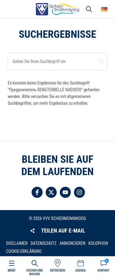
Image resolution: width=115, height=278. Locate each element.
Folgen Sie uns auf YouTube (65, 192)
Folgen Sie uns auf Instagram (79, 192)
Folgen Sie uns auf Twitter (51, 192)
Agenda (80, 270)
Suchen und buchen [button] (89, 9)
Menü (11, 270)
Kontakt (103, 270)
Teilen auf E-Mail (63, 230)
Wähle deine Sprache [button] (104, 9)
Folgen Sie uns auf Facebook (37, 192)
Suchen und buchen (101, 61)
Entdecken (57, 270)
